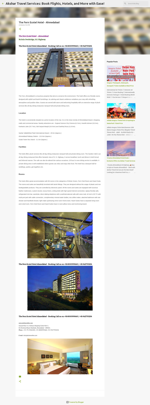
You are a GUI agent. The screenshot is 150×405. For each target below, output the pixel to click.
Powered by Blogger (75, 402)
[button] (20, 29)
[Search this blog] (137, 3)
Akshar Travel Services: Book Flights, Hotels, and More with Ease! (55, 3)
